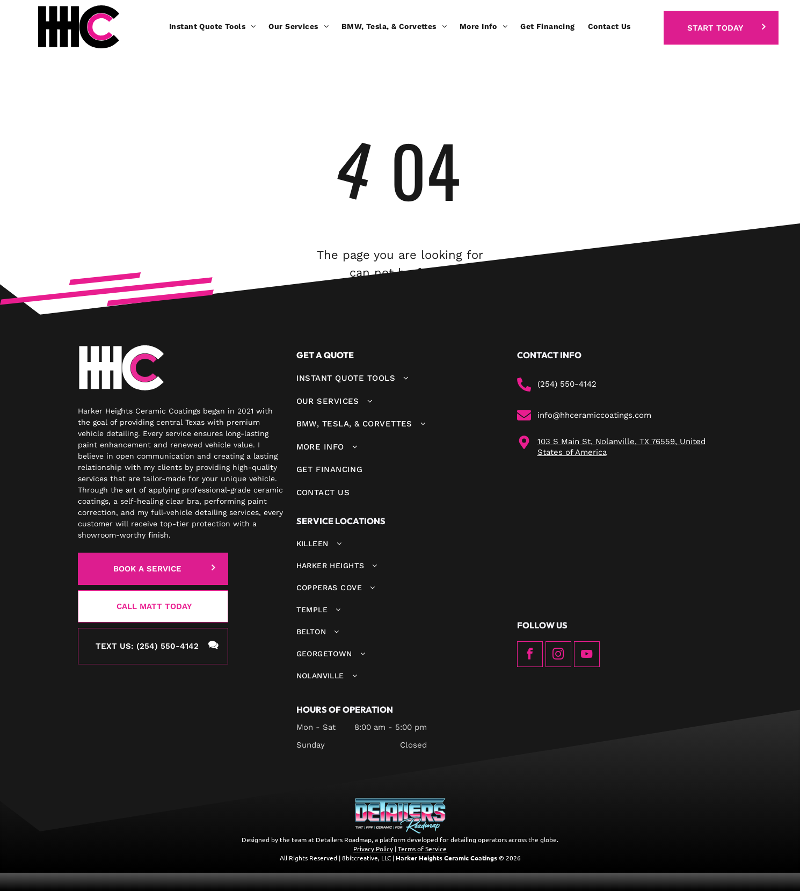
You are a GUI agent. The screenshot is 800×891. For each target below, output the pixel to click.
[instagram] (558, 655)
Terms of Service (422, 848)
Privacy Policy (373, 848)
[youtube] (587, 655)
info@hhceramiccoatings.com (594, 415)
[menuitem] (212, 26)
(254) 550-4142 (567, 384)
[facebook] (530, 655)
